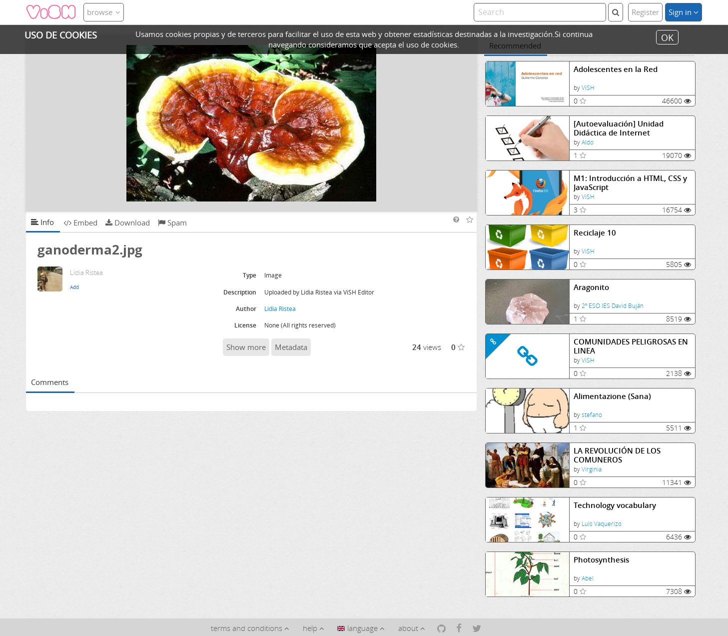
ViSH (588, 88)
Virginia (592, 469)
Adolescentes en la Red (616, 69)
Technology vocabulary (615, 505)
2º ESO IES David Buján (613, 306)
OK (667, 37)
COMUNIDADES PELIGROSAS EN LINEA (631, 346)
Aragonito (591, 287)
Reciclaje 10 (595, 233)
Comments (49, 382)
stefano (592, 414)
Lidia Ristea (280, 308)
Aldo (588, 142)
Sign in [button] (684, 12)
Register (645, 12)
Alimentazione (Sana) (612, 396)
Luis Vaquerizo (602, 524)
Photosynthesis (601, 559)
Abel (588, 578)
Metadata (291, 347)
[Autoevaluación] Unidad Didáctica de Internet (619, 128)
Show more (246, 347)
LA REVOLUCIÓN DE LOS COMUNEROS (617, 455)
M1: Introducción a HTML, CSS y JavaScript (630, 183)
